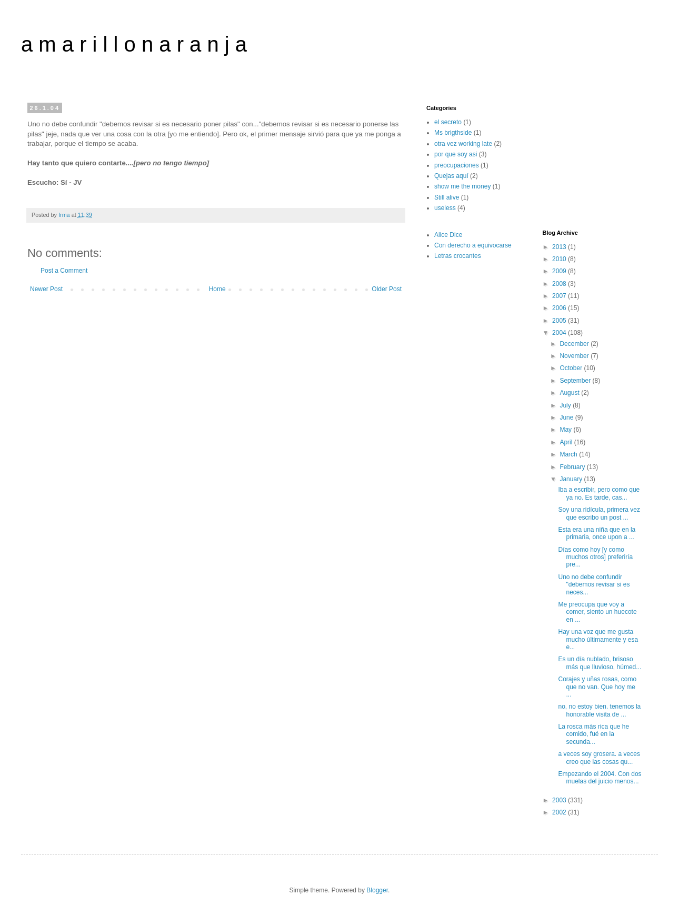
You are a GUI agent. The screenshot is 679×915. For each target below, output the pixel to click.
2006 (560, 308)
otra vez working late (463, 143)
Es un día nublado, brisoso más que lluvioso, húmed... (599, 662)
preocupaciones (456, 165)
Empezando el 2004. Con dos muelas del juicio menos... (599, 777)
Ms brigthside (453, 132)
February (573, 467)
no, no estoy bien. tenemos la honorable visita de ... (599, 710)
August (570, 392)
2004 (560, 332)
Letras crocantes (457, 256)
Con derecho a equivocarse (473, 245)
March (569, 454)
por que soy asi (455, 154)
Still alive (446, 197)
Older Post (387, 289)
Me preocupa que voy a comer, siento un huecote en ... (597, 612)
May (566, 429)
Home (217, 289)
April (567, 442)
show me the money (462, 186)
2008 (560, 283)
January (572, 479)
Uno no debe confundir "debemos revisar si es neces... (594, 584)
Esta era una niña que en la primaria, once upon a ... (596, 533)
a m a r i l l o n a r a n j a (134, 44)
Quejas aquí (451, 176)
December (575, 343)
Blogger (377, 890)
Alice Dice (448, 234)
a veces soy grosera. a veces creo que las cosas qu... (599, 757)
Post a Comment (64, 270)
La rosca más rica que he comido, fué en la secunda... (593, 734)
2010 (560, 259)
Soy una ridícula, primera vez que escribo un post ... (599, 513)
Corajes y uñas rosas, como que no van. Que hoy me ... (597, 686)
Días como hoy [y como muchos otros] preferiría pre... (595, 557)
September (576, 380)
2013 (560, 247)
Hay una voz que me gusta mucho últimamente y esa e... (598, 639)
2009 (560, 271)
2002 (560, 812)
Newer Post (46, 289)
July (566, 405)
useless (445, 208)
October (572, 368)
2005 (560, 320)
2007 (560, 296)
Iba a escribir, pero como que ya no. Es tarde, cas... (599, 493)
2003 (560, 800)
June (567, 417)
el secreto (448, 122)
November (575, 356)
